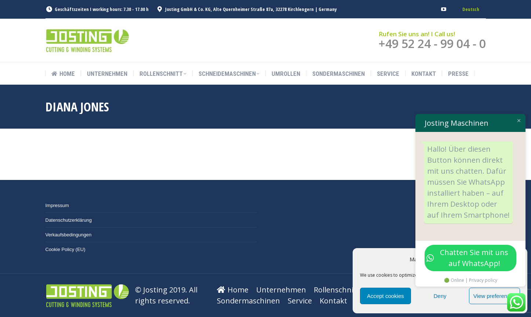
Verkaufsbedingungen (69, 234)
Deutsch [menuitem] (470, 9)
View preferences (494, 296)
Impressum (57, 205)
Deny (439, 296)
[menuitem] (471, 9)
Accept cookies (385, 296)
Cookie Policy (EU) (66, 249)
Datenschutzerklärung (69, 220)
